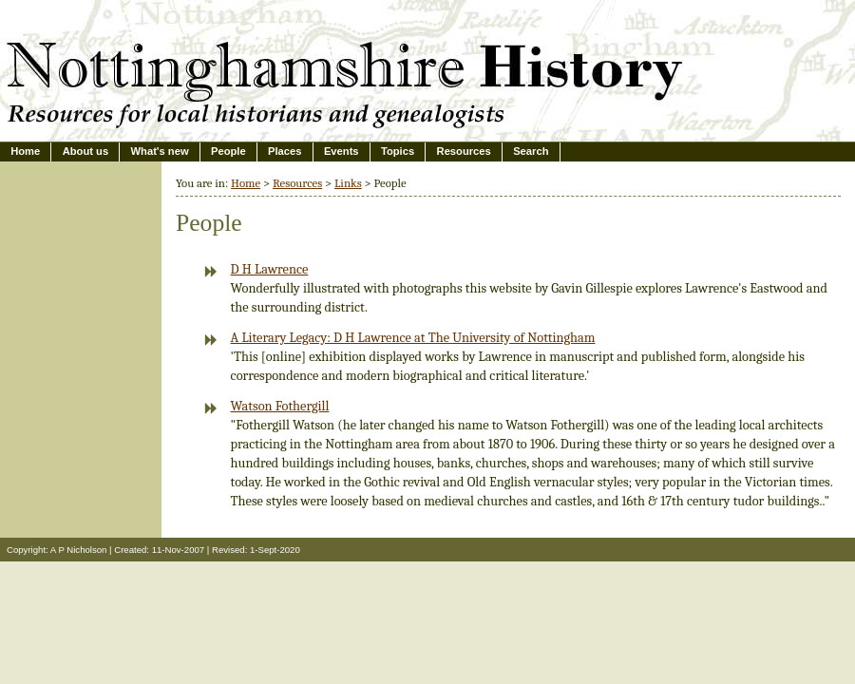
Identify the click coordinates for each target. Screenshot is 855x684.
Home (25, 151)
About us (85, 151)
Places (284, 151)
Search (530, 151)
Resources (464, 151)
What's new (160, 151)
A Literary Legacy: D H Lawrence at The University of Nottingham (413, 338)
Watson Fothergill (280, 406)
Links (348, 183)
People (228, 151)
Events (341, 151)
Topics (397, 151)
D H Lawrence (270, 269)
